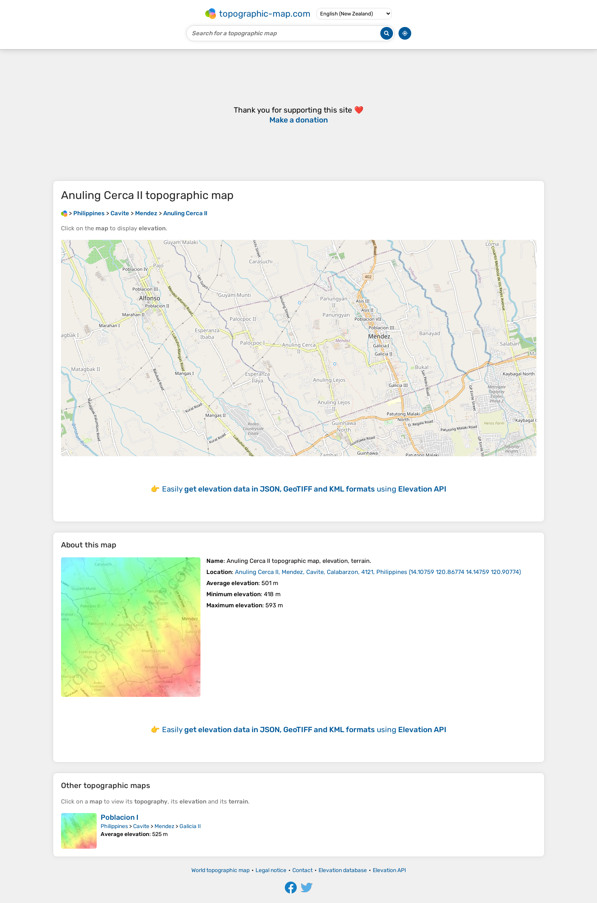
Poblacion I (119, 817)
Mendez (164, 826)
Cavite (141, 826)
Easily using (304, 489)
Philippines (114, 826)
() (378, 572)
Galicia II (190, 826)
